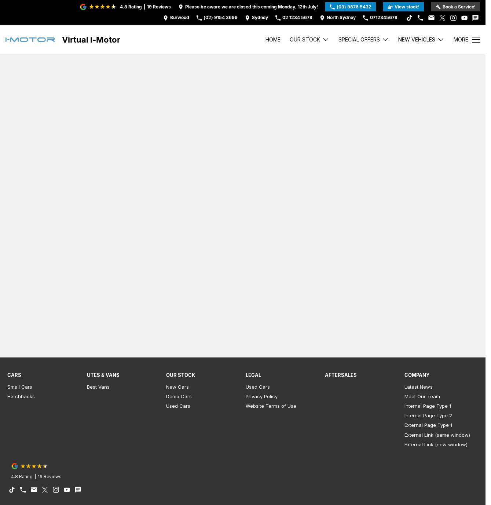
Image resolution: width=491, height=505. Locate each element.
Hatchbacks (21, 396)
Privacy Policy (262, 396)
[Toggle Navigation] (467, 39)
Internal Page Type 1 (427, 406)
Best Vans (98, 387)
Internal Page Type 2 (428, 415)
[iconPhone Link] (420, 17)
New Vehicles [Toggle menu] (421, 39)
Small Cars (19, 387)
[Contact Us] (176, 17)
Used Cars (178, 406)
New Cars (177, 387)
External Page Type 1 (428, 425)
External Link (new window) (436, 444)
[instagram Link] (453, 17)
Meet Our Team (422, 396)
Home (273, 39)
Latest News (418, 387)
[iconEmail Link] (431, 17)
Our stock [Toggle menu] (309, 39)
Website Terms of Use (271, 406)
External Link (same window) (437, 435)
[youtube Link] (464, 17)
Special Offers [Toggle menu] (363, 39)
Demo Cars (179, 396)
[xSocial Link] (442, 17)
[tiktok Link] (409, 17)
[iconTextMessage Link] (475, 17)
